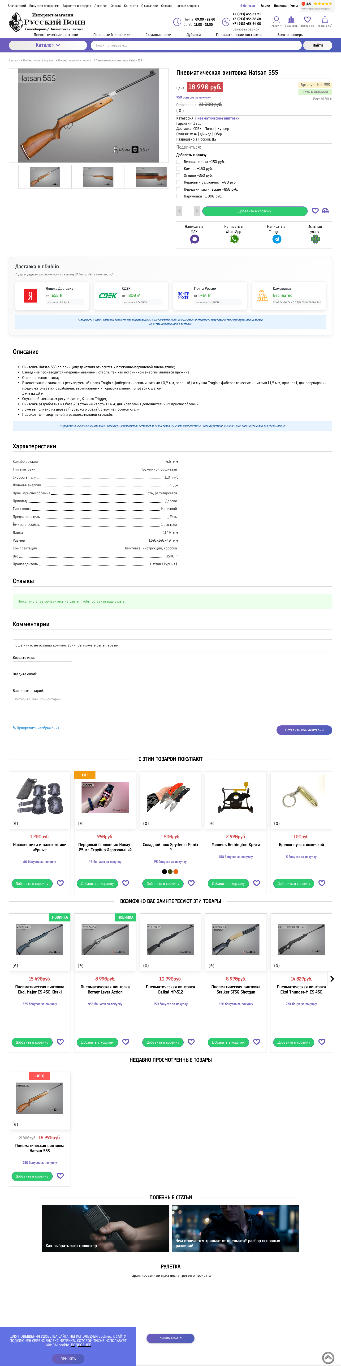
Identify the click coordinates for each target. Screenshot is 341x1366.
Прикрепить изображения (36, 728)
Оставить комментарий (304, 730)
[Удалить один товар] (179, 211)
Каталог (48, 45)
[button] (315, 211)
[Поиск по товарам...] (196, 45)
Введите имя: (24, 657)
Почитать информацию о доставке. (170, 323)
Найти (318, 45)
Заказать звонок (246, 29)
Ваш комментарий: (28, 690)
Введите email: (25, 674)
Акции (265, 6)
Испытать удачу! (170, 1338)
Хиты (294, 6)
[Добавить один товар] (197, 211)
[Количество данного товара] (188, 211)
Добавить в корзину (254, 211)
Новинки (280, 6)
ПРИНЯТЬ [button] (68, 1359)
